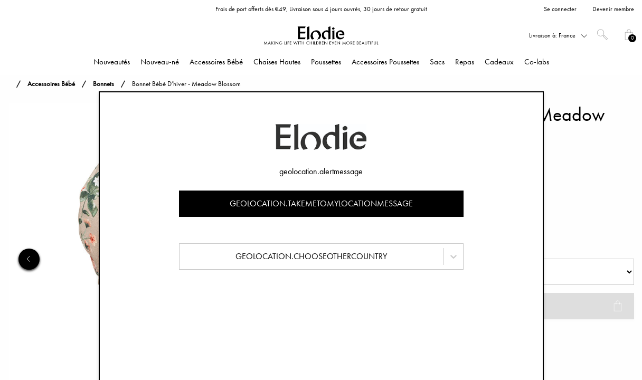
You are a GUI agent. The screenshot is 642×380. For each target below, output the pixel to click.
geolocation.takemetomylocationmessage (321, 203)
